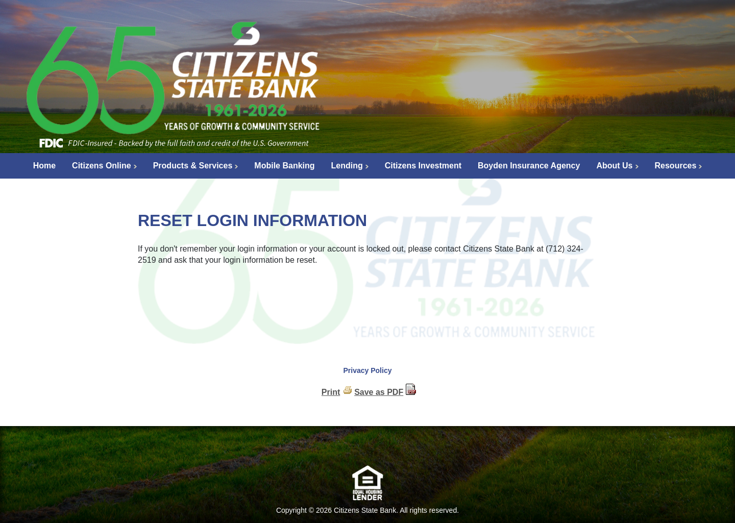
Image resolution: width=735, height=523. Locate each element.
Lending (347, 165)
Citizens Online (101, 165)
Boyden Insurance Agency (529, 165)
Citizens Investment (423, 165)
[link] (367, 448)
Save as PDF (378, 392)
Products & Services (193, 165)
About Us (614, 165)
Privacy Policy (368, 370)
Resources (676, 165)
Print (331, 392)
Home (44, 165)
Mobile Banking (284, 165)
